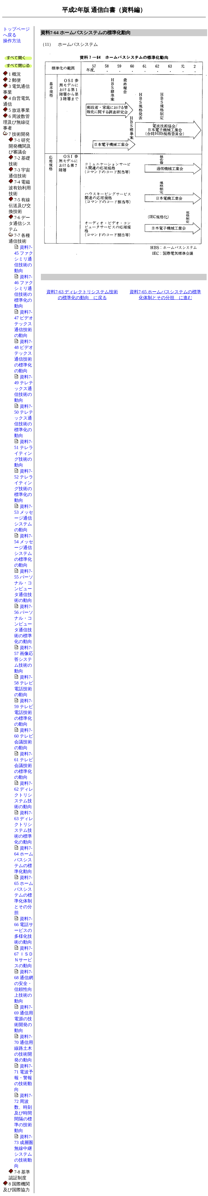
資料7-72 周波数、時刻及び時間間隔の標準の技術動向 (23, 1113)
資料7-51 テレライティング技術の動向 (23, 453)
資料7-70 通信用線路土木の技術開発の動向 (23, 1048)
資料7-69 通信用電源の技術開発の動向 (23, 1019)
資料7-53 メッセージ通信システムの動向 (23, 518)
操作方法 (12, 40)
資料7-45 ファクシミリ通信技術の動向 (23, 259)
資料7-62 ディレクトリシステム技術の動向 (23, 795)
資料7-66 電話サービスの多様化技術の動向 (23, 930)
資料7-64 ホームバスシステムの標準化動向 (23, 860)
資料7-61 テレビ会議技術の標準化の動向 (23, 765)
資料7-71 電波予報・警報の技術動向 (23, 1078)
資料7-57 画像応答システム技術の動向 (23, 659)
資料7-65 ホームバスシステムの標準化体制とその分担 (23, 895)
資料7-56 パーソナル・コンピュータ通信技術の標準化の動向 (23, 624)
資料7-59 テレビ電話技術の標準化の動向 (23, 712)
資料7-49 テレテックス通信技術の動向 (23, 388)
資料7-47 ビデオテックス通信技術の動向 (23, 324)
